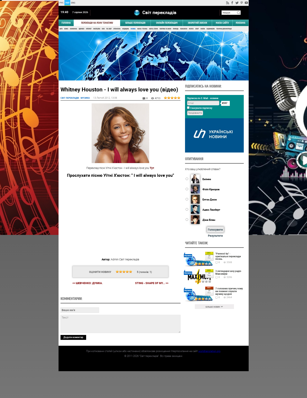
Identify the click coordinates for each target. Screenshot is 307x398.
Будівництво (211, 29)
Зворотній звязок (197, 22)
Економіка (73, 29)
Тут (152, 168)
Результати (215, 235)
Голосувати (215, 229)
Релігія (191, 29)
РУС (61, 2)
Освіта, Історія (153, 29)
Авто (61, 29)
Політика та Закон (165, 29)
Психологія (183, 29)
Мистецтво (96, 29)
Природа (175, 29)
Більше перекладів (135, 22)
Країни (202, 29)
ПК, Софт (109, 29)
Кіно (103, 29)
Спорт (197, 29)
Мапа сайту (222, 22)
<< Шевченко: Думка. (87, 283)
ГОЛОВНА (66, 22)
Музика (133, 29)
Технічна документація (224, 29)
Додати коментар (73, 364)
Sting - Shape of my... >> (151, 283)
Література (116, 29)
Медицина (125, 29)
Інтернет (88, 29)
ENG (73, 2)
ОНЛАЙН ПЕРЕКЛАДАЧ (167, 22)
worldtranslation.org (209, 378)
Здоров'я (81, 29)
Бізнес (66, 29)
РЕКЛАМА (240, 22)
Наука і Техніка (142, 29)
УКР (67, 2)
